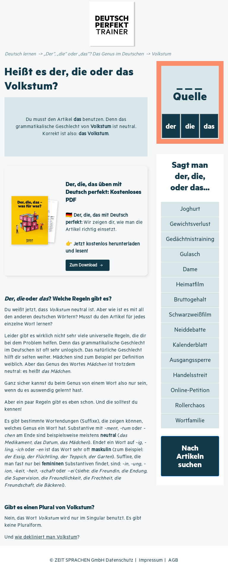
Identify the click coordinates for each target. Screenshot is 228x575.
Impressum (151, 560)
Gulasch (190, 254)
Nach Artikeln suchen (190, 456)
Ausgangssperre (190, 360)
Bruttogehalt (190, 299)
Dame (190, 269)
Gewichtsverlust (190, 224)
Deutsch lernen (20, 54)
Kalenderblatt (190, 345)
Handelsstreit (190, 375)
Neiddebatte (190, 330)
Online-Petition (190, 390)
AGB (173, 560)
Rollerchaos (190, 405)
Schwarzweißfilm (190, 315)
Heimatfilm (190, 284)
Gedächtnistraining (190, 239)
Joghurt (190, 209)
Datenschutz (120, 560)
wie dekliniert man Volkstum (46, 537)
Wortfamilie (190, 420)
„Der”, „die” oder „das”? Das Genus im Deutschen (94, 54)
